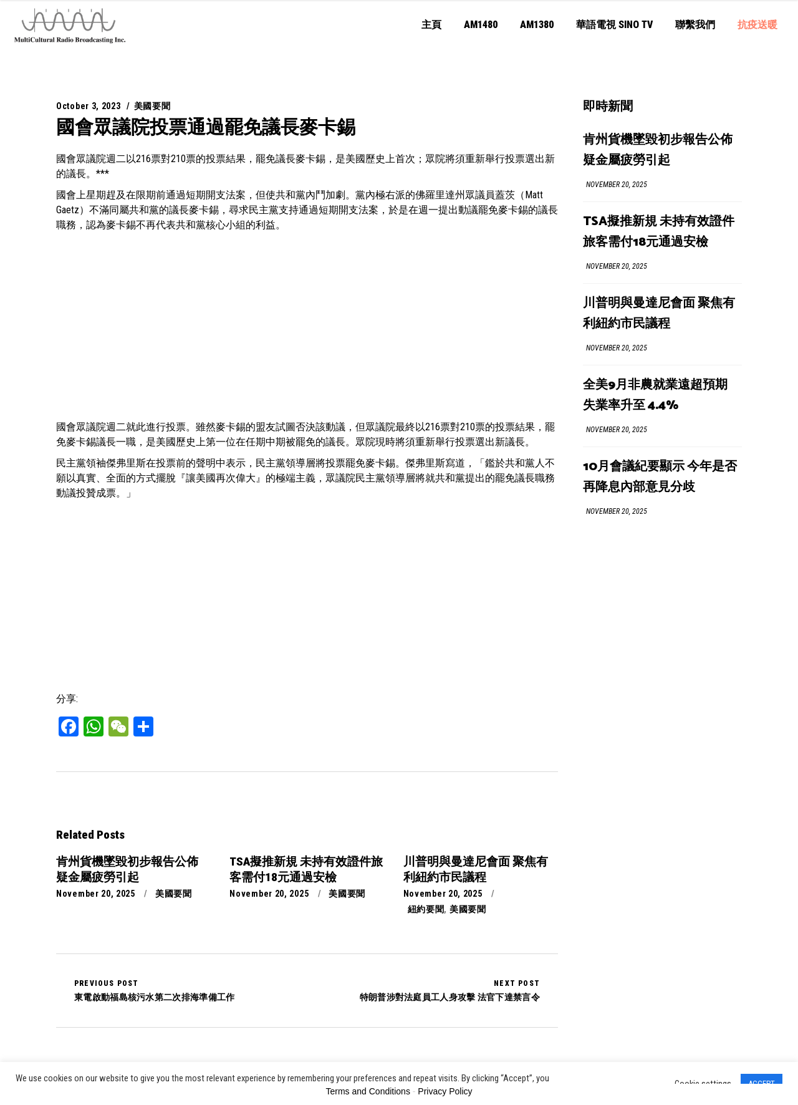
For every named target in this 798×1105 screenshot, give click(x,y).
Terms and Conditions (368, 1091)
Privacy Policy (445, 1091)
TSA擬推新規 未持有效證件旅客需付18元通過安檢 (658, 232)
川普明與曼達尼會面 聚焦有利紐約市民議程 (659, 313)
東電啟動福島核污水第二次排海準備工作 (154, 990)
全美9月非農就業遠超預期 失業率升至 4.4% (655, 395)
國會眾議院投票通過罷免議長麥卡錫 (205, 127)
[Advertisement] (307, 326)
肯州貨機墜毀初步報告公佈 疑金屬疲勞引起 (658, 150)
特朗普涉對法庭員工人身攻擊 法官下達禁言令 (450, 990)
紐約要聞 (426, 909)
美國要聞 (152, 106)
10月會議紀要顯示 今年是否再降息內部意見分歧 (660, 477)
